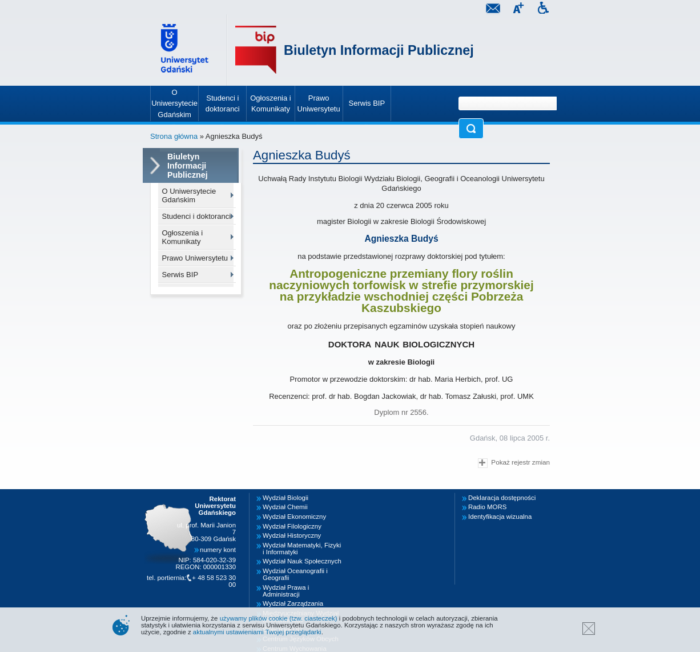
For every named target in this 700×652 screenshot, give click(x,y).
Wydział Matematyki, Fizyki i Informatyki (302, 548)
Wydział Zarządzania (293, 603)
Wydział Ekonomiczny (294, 516)
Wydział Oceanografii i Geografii (295, 574)
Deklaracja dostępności (502, 497)
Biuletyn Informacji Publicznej (379, 50)
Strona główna (174, 136)
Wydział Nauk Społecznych (302, 561)
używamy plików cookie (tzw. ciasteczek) (278, 618)
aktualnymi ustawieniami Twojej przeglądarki (257, 632)
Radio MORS (487, 506)
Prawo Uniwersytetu (195, 258)
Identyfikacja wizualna (500, 516)
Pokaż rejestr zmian (514, 463)
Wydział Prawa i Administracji (286, 591)
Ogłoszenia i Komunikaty (182, 237)
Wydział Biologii (285, 497)
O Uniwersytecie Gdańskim (189, 195)
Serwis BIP (180, 274)
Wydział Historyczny (292, 535)
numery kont (218, 549)
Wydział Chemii (285, 506)
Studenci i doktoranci (196, 216)
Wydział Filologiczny (292, 526)
